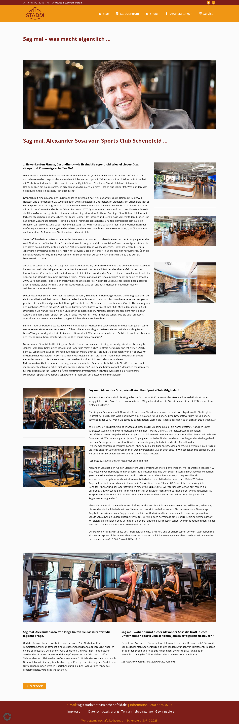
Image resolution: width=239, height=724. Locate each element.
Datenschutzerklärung (103, 711)
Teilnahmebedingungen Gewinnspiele (147, 711)
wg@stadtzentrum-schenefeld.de (102, 705)
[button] (7, 716)
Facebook (36, 686)
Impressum (75, 711)
